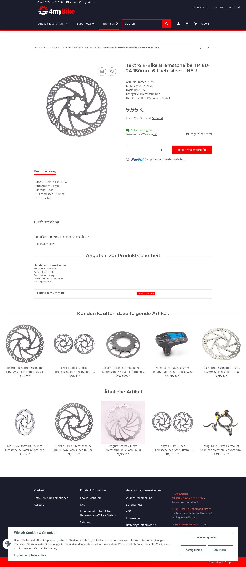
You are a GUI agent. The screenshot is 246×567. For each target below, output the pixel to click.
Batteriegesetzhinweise (141, 525)
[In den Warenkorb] (37, 60)
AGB (128, 511)
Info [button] (155, 134)
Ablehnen (220, 550)
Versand (234, 7)
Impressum (133, 518)
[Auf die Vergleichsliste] (102, 71)
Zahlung (85, 522)
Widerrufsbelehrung (139, 498)
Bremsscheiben (150, 94)
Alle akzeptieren (206, 537)
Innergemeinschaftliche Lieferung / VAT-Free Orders (98, 513)
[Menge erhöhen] (161, 150)
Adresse (39, 504)
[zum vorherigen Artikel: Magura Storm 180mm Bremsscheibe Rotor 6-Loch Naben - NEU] (200, 47)
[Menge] (146, 150)
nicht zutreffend (146, 293)
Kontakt (218, 7)
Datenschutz (134, 504)
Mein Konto (199, 7)
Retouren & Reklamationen (51, 498)
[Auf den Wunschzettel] (112, 71)
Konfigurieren (194, 550)
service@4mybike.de (81, 2)
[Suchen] (142, 23)
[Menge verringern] (130, 150)
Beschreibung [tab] (45, 171)
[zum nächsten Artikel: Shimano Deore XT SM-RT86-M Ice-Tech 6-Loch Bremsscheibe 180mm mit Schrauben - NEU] (208, 47)
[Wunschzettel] (187, 23)
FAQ (82, 504)
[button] (178, 23)
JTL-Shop (226, 562)
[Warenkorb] (201, 23)
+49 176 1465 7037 (49, 2)
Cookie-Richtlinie (90, 498)
